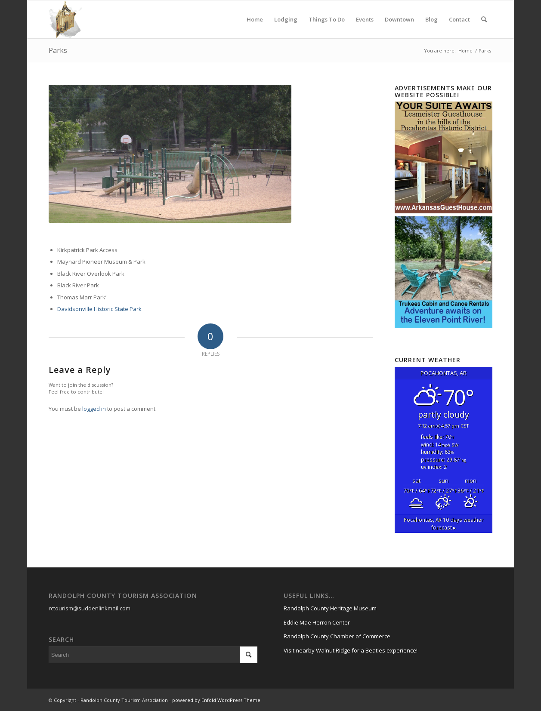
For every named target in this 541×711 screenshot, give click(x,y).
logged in (94, 408)
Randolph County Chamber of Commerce (337, 636)
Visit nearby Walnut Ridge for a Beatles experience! (350, 650)
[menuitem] (255, 19)
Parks (58, 50)
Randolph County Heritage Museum (330, 608)
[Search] (484, 19)
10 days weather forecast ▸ (443, 523)
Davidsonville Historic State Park (99, 309)
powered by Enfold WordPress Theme (216, 700)
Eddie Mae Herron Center (317, 622)
